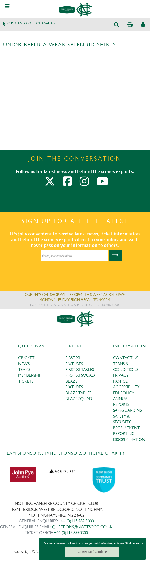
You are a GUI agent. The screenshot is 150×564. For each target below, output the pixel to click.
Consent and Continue (92, 552)
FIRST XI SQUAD (80, 375)
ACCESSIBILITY (126, 386)
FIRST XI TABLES (80, 369)
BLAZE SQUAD (79, 398)
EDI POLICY (123, 392)
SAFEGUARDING (128, 410)
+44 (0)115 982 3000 (76, 520)
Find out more (134, 543)
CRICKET (26, 357)
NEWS (24, 363)
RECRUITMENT (126, 427)
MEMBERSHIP (29, 375)
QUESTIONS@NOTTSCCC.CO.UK (82, 526)
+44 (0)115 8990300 (71, 532)
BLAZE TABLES (78, 392)
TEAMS (24, 369)
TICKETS (25, 381)
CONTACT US (125, 357)
